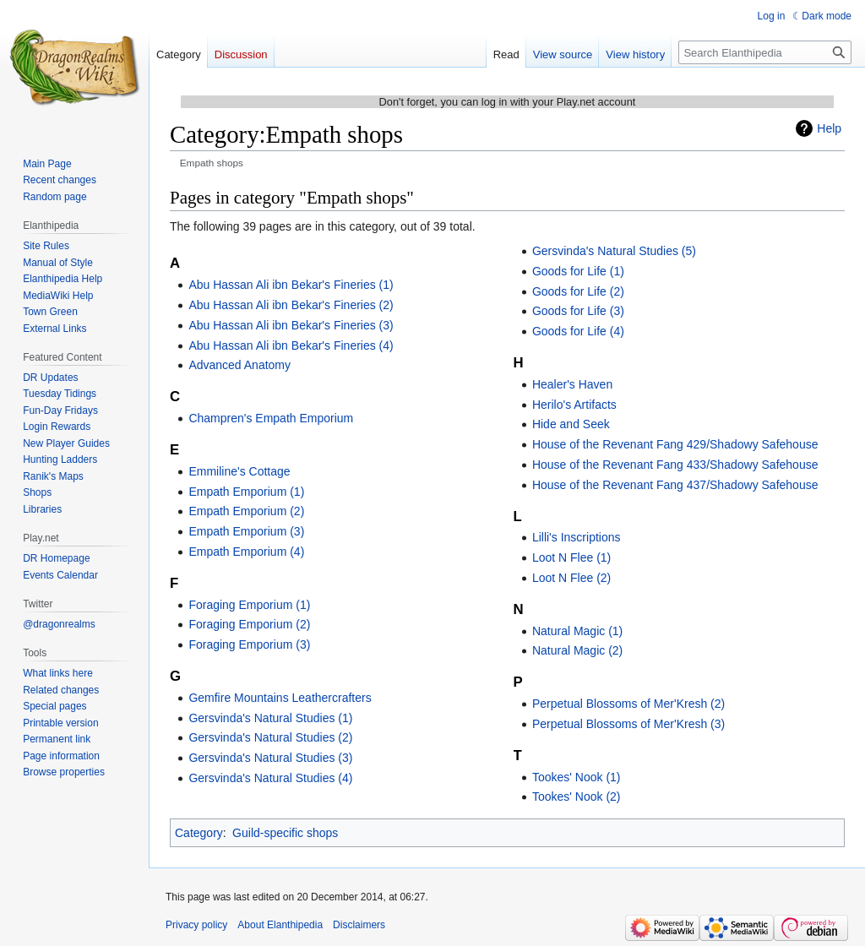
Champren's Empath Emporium (270, 418)
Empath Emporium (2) (246, 511)
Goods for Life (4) (578, 331)
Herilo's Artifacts (574, 404)
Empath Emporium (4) (246, 551)
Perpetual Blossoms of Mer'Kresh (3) (628, 724)
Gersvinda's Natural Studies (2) (270, 737)
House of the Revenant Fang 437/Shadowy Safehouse (675, 485)
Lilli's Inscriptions (576, 537)
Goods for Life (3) (578, 311)
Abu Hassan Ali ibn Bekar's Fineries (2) (290, 305)
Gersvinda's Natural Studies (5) (614, 251)
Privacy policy (196, 925)
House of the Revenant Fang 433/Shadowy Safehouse (675, 464)
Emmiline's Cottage (239, 471)
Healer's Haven (572, 384)
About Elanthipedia (280, 925)
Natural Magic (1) (577, 631)
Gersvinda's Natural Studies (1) (270, 718)
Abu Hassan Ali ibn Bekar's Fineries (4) (290, 345)
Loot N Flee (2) (571, 577)
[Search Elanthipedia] (764, 52)
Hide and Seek (571, 424)
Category (199, 833)
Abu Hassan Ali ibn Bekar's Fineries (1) (290, 284)
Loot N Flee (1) (571, 557)
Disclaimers (359, 925)
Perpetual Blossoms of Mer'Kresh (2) (628, 703)
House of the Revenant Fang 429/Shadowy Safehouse (675, 444)
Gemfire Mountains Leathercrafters (279, 697)
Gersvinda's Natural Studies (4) (270, 778)
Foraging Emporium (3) (249, 644)
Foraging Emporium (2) (249, 624)
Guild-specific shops (285, 833)
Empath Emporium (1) (246, 491)
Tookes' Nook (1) (576, 777)
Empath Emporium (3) (246, 531)
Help (829, 128)
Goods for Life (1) (578, 271)
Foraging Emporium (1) (249, 605)
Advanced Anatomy (239, 365)
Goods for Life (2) (578, 291)
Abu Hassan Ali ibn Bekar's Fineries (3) (290, 325)
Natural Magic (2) (577, 650)
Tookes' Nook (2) (576, 796)
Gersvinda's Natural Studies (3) (270, 757)
